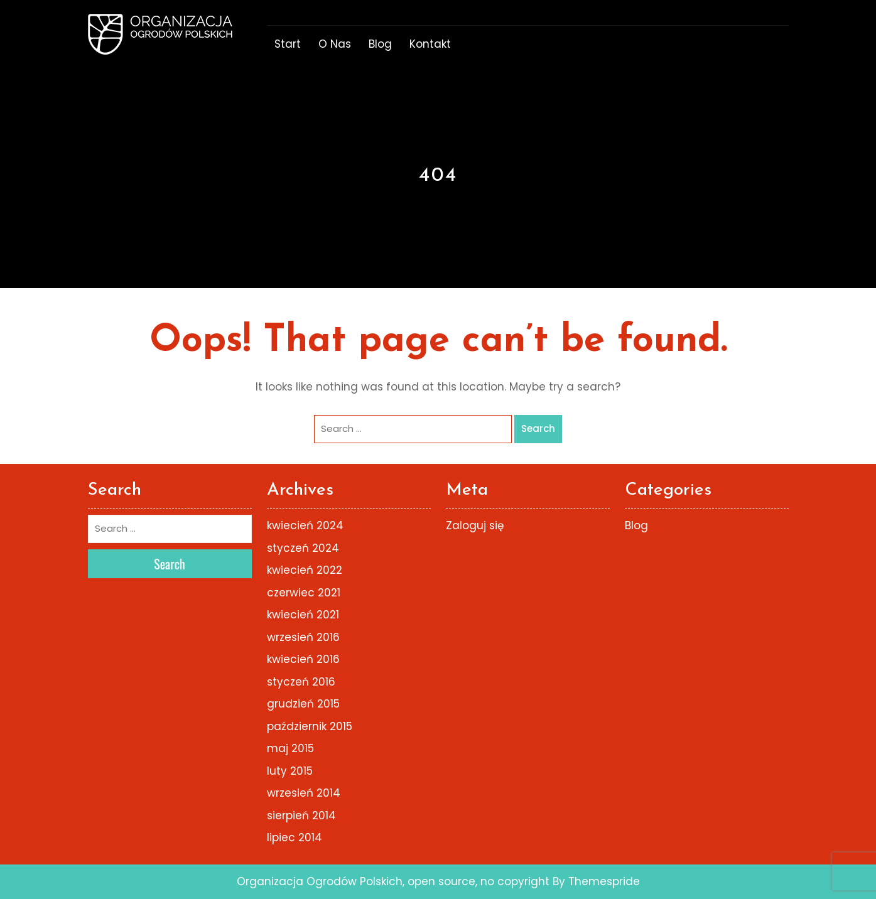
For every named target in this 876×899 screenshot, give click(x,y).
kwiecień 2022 (304, 570)
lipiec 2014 (294, 837)
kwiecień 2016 (303, 659)
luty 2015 (290, 770)
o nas (334, 43)
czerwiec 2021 (303, 592)
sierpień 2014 (301, 815)
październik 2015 (309, 726)
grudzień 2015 (303, 703)
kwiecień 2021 (303, 614)
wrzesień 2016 (303, 637)
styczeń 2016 (301, 681)
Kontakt (430, 43)
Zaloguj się (475, 525)
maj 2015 (290, 748)
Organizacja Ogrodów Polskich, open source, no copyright (393, 881)
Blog (380, 43)
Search (538, 428)
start (287, 43)
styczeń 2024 (303, 548)
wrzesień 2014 (303, 792)
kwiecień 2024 (305, 525)
